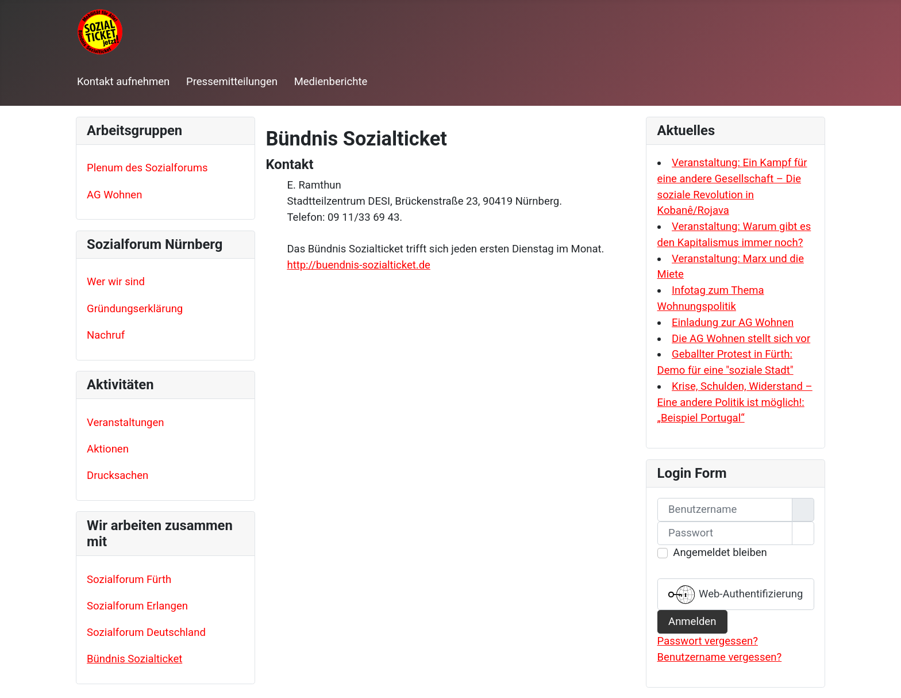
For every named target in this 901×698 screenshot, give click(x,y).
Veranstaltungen (125, 422)
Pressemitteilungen (232, 81)
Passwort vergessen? (707, 641)
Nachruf (106, 335)
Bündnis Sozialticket (134, 659)
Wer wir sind (116, 281)
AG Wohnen (114, 195)
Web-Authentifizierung (735, 594)
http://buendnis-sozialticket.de (358, 265)
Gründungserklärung (135, 308)
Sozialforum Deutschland (146, 632)
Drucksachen (117, 475)
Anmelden (692, 621)
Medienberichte (331, 81)
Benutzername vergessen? (719, 657)
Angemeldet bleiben (720, 552)
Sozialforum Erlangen (137, 606)
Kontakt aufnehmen (123, 81)
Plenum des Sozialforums (147, 168)
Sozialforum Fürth (129, 579)
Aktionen (108, 449)
